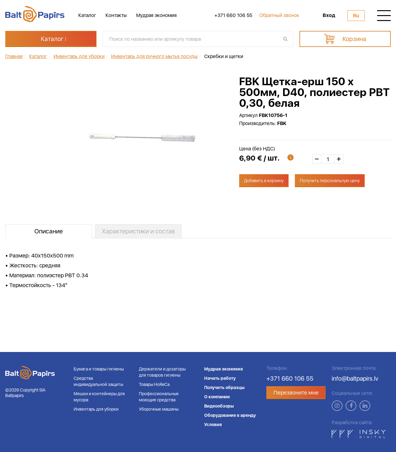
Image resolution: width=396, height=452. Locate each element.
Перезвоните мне (296, 392)
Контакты (116, 15)
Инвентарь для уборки (96, 409)
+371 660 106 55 (233, 15)
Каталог (87, 15)
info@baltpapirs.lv (355, 378)
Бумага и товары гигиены (99, 368)
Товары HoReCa (154, 384)
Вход (329, 15)
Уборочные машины (159, 409)
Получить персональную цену (330, 180)
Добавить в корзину (264, 180)
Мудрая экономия (156, 15)
